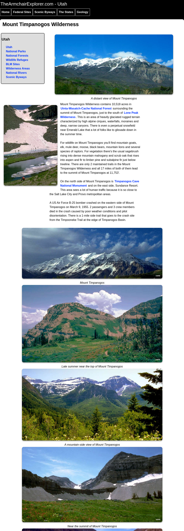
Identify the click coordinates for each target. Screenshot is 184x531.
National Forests (17, 55)
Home (5, 12)
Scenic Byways (45, 12)
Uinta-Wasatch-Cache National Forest (86, 108)
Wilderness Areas (18, 68)
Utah (9, 47)
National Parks (16, 51)
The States (66, 12)
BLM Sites (13, 64)
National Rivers (16, 72)
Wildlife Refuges (17, 59)
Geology (82, 12)
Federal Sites (22, 12)
